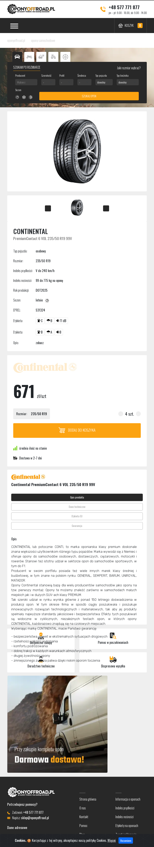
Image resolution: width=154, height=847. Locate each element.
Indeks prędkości (125, 808)
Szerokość (46, 75)
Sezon (18, 90)
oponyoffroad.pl (16, 40)
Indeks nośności (125, 816)
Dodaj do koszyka (77, 430)
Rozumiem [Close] (125, 844)
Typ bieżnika (123, 75)
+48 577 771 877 (124, 7)
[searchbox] (26, 82)
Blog (82, 834)
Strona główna (87, 799)
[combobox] (26, 82)
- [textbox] (43, 82)
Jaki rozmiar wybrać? (129, 67)
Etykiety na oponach (127, 825)
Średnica (81, 75)
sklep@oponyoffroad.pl (35, 817)
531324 (40, 310)
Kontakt (83, 816)
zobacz (40, 342)
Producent (20, 75)
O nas (82, 808)
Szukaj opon (89, 96)
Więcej (111, 843)
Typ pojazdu (101, 75)
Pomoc (83, 825)
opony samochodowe (43, 40)
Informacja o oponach (128, 799)
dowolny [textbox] (101, 82)
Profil (61, 75)
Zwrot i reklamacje (126, 834)
